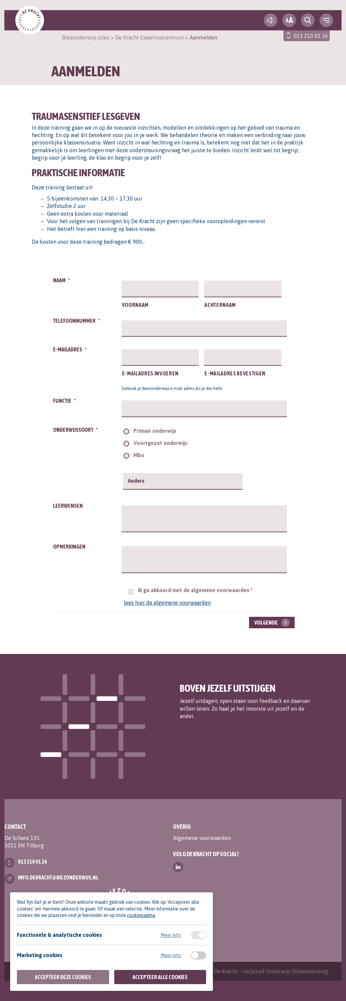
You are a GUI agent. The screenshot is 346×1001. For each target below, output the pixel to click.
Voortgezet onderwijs (160, 443)
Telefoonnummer (76, 321)
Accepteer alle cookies (160, 977)
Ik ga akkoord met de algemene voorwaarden (195, 590)
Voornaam (135, 305)
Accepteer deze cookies (63, 977)
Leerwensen (68, 506)
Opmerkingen (69, 547)
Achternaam (220, 305)
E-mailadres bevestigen (235, 373)
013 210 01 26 (311, 36)
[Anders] (183, 481)
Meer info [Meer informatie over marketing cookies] (170, 955)
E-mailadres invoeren (150, 373)
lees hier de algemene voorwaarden (167, 603)
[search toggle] (308, 20)
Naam (61, 280)
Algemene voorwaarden (202, 838)
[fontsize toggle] (289, 20)
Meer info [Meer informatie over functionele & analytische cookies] (170, 935)
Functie (64, 401)
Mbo (138, 455)
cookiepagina (141, 915)
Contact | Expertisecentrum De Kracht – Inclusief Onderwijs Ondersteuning (237, 971)
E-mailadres (69, 349)
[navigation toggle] (326, 20)
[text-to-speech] (270, 20)
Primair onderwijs (154, 431)
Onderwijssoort (75, 430)
